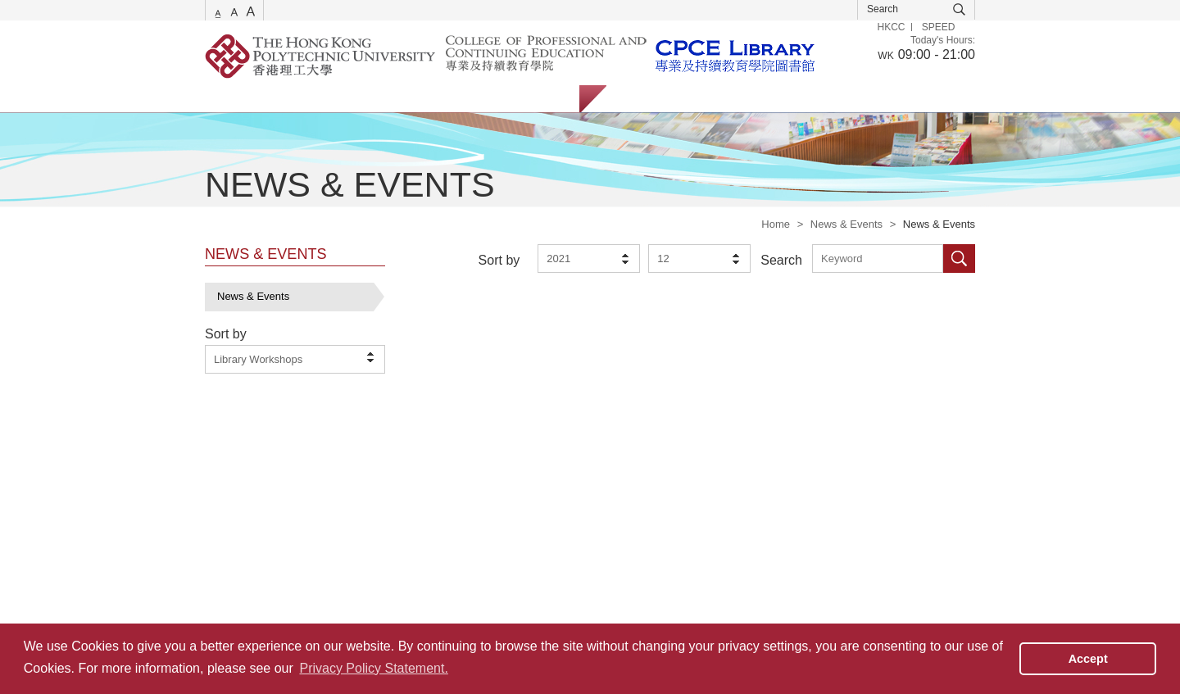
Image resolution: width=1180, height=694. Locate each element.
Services (225, 99)
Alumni (768, 99)
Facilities (466, 99)
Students (644, 99)
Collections (386, 99)
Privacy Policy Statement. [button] (373, 668)
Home (775, 224)
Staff (708, 99)
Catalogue (303, 99)
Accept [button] (1088, 658)
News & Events (846, 224)
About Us (540, 99)
